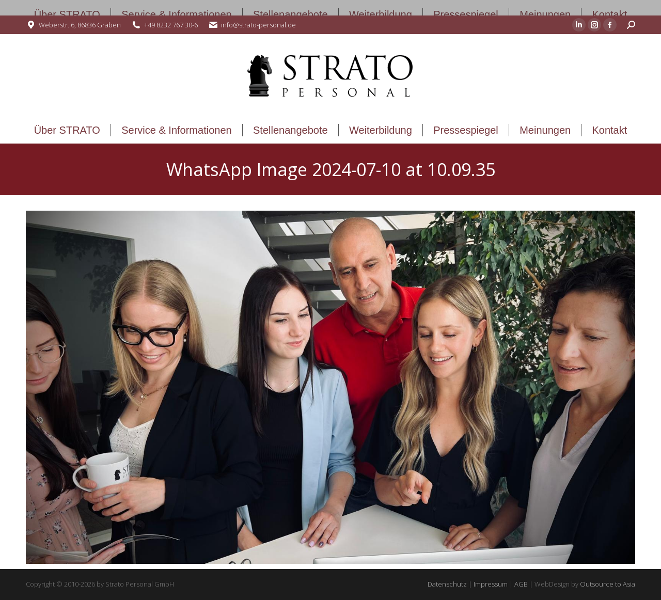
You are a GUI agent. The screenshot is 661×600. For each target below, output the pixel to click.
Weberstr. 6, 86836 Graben (80, 24)
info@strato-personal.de (258, 24)
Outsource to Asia (607, 584)
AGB (521, 584)
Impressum (491, 584)
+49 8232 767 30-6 (171, 24)
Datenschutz (447, 584)
